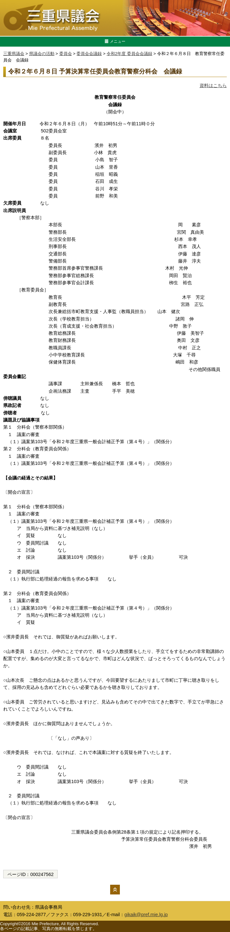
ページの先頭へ (115, 889)
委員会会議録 (89, 53)
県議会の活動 (41, 53)
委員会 (65, 53)
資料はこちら (213, 85)
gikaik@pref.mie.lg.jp (146, 914)
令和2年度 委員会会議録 (129, 53)
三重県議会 (13, 53)
